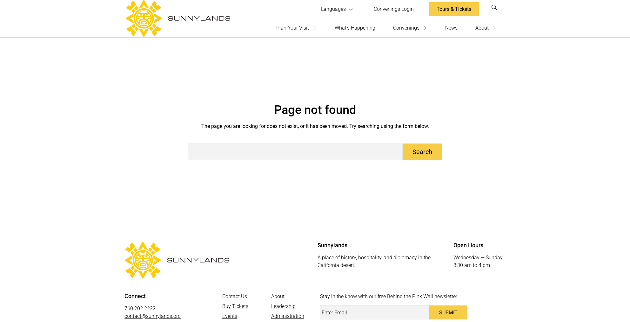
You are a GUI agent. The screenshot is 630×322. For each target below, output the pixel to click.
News (451, 28)
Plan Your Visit (296, 28)
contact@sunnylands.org (152, 316)
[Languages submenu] (337, 9)
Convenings (410, 28)
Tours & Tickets (454, 9)
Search (496, 9)
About (486, 28)
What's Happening (355, 28)
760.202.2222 (140, 308)
